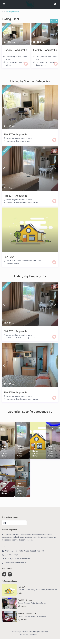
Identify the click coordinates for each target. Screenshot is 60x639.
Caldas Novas (27, 138)
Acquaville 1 (14, 62)
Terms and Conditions (28, 635)
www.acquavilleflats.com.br (15, 563)
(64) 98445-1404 (11, 555)
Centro (8, 57)
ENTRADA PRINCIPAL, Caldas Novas (19, 261)
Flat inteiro (23, 202)
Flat (7, 62)
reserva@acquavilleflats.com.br (17, 559)
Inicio (4, 12)
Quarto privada (41, 65)
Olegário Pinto (16, 57)
